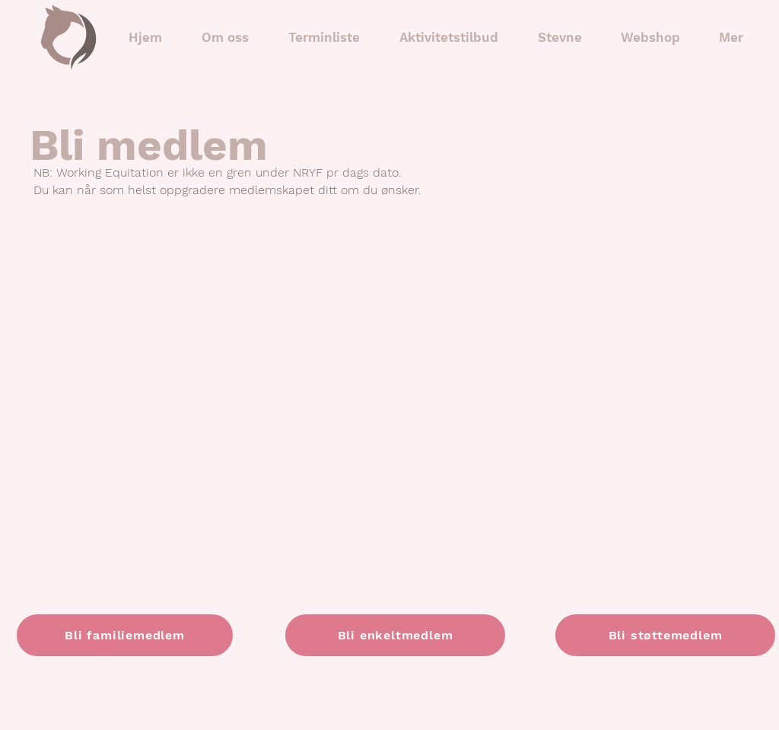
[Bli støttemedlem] (665, 635)
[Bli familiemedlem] (125, 635)
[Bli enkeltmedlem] (395, 635)
